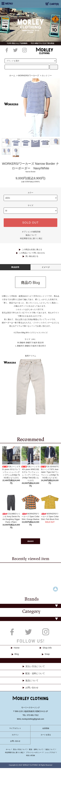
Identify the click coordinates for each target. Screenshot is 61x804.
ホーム (12, 75)
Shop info (47, 648)
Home (16, 648)
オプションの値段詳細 (31, 232)
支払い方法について (35, 666)
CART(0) (52, 4)
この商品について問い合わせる (32, 253)
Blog (16, 654)
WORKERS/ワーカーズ (28, 75)
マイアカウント (15, 728)
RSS (27, 755)
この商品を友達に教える (32, 249)
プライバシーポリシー (33, 752)
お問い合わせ (31, 687)
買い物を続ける (31, 256)
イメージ (46, 267)
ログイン (15, 735)
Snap (47, 654)
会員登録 (45, 728)
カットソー (47, 75)
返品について (31, 235)
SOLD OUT (30, 222)
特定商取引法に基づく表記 (31, 238)
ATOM (32, 755)
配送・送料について (35, 673)
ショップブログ (50, 752)
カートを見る (46, 735)
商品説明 (15, 267)
